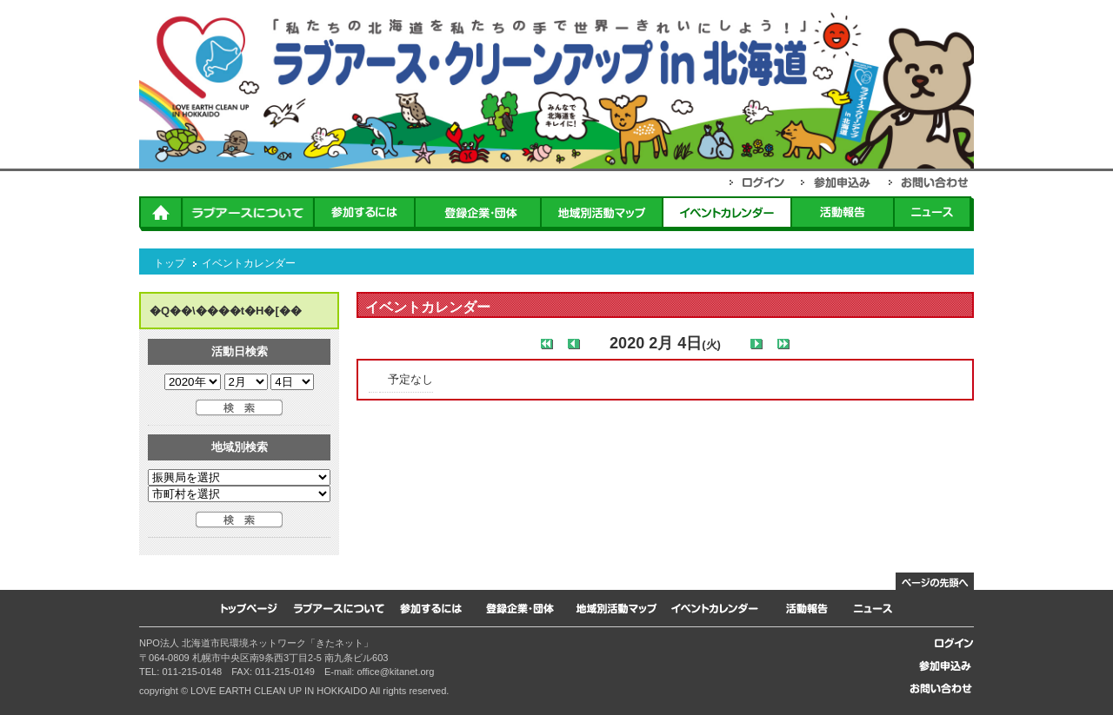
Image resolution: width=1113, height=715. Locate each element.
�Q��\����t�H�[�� (226, 310)
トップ (169, 263)
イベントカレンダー (249, 263)
